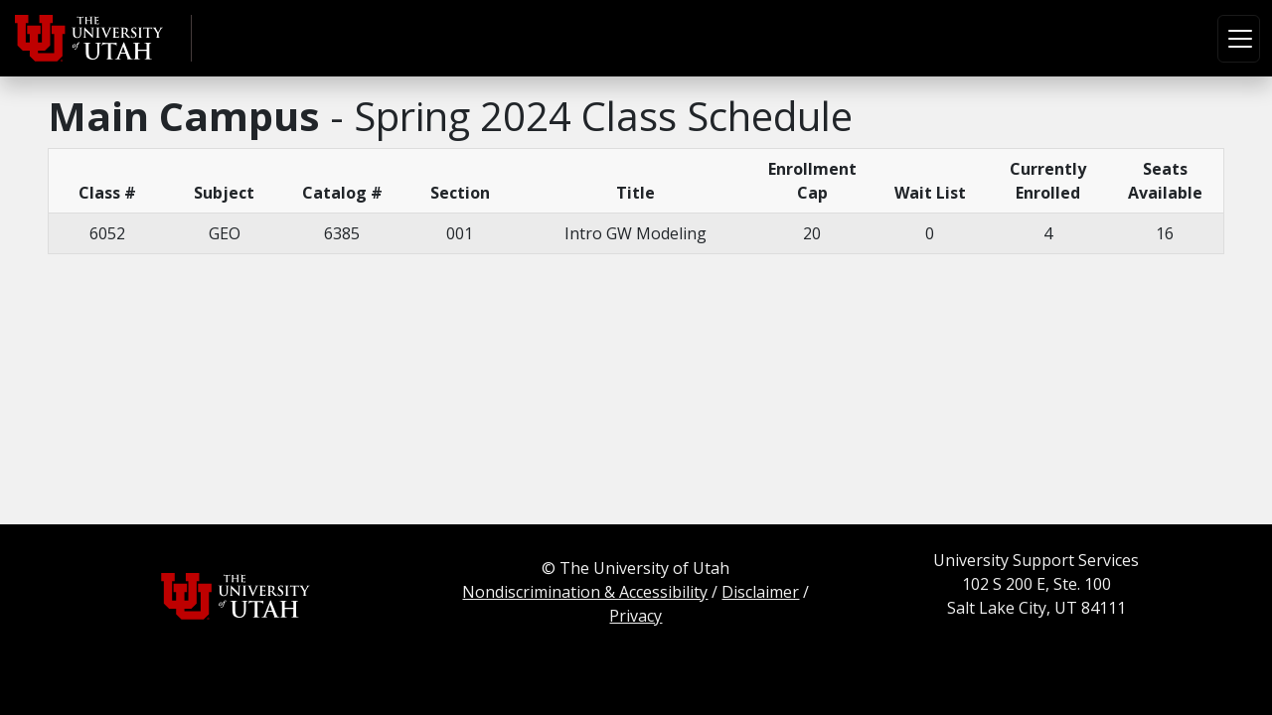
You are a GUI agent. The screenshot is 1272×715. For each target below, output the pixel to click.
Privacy (635, 616)
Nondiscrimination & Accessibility (585, 592)
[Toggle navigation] (1238, 39)
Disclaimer (760, 592)
